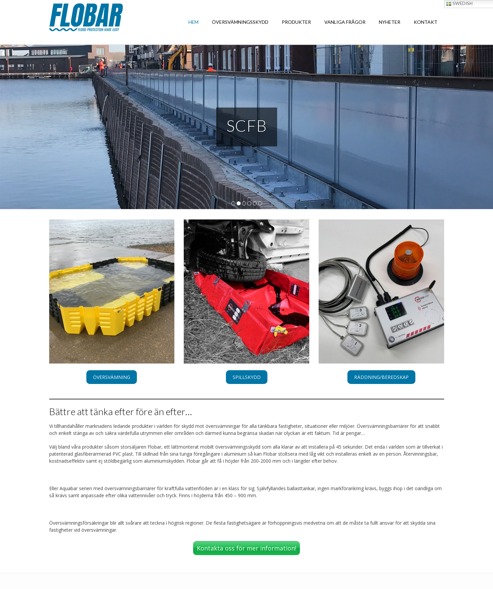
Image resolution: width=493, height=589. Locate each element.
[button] (111, 377)
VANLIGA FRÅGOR (344, 22)
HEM (193, 22)
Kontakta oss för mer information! (246, 548)
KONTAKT (425, 22)
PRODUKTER (296, 22)
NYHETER (389, 22)
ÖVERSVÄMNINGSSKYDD (240, 22)
